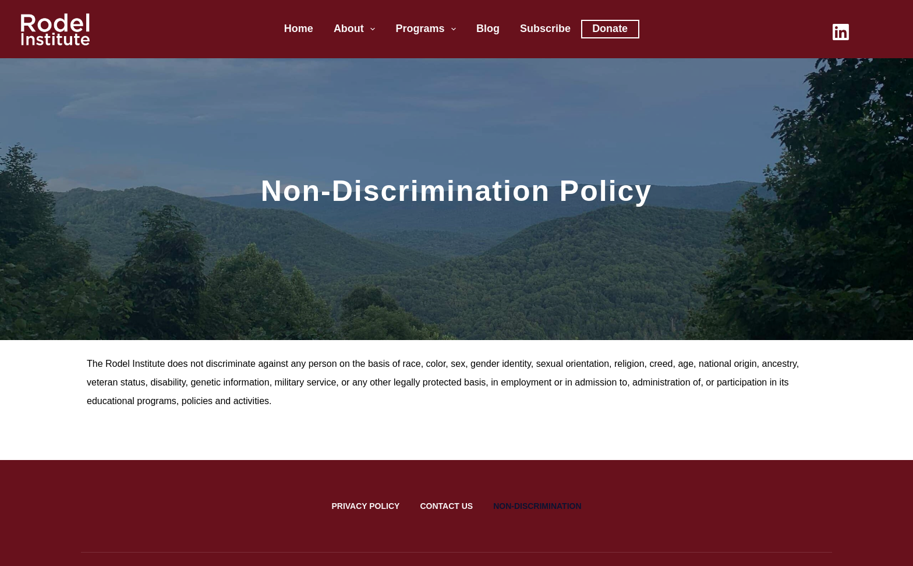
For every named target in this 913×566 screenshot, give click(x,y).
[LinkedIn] (841, 32)
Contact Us (446, 506)
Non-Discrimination (537, 506)
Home (298, 28)
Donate (610, 28)
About (357, 29)
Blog (488, 28)
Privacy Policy (365, 506)
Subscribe (545, 28)
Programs (428, 29)
